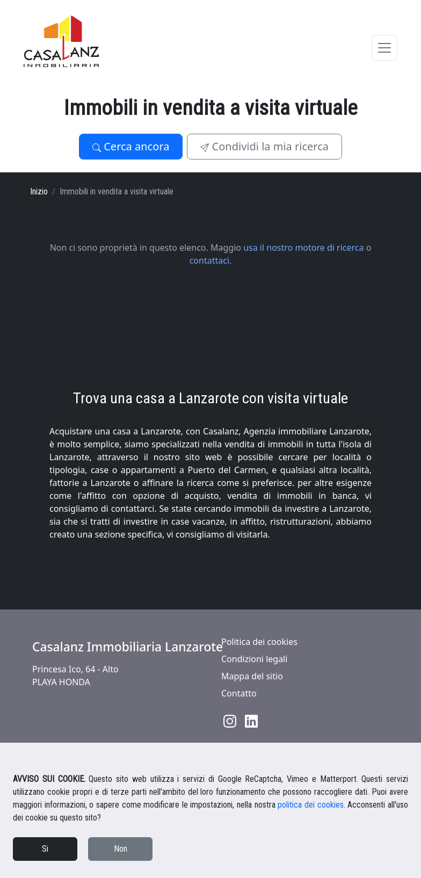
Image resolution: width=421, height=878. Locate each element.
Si (45, 849)
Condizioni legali (254, 659)
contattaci (209, 260)
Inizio (39, 191)
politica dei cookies (310, 805)
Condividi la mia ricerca (264, 146)
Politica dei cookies (259, 642)
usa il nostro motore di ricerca (303, 247)
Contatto (239, 693)
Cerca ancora (130, 146)
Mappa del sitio (252, 676)
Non (120, 849)
